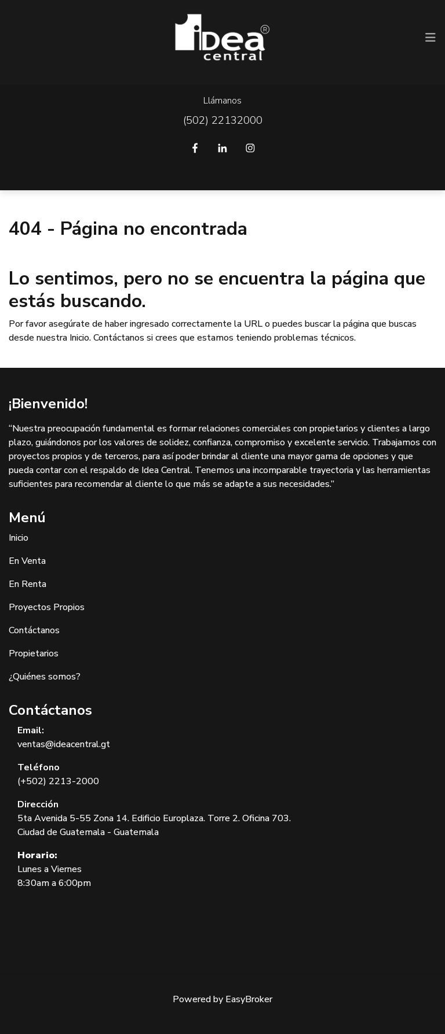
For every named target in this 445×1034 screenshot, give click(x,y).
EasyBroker (248, 999)
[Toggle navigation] (430, 37)
